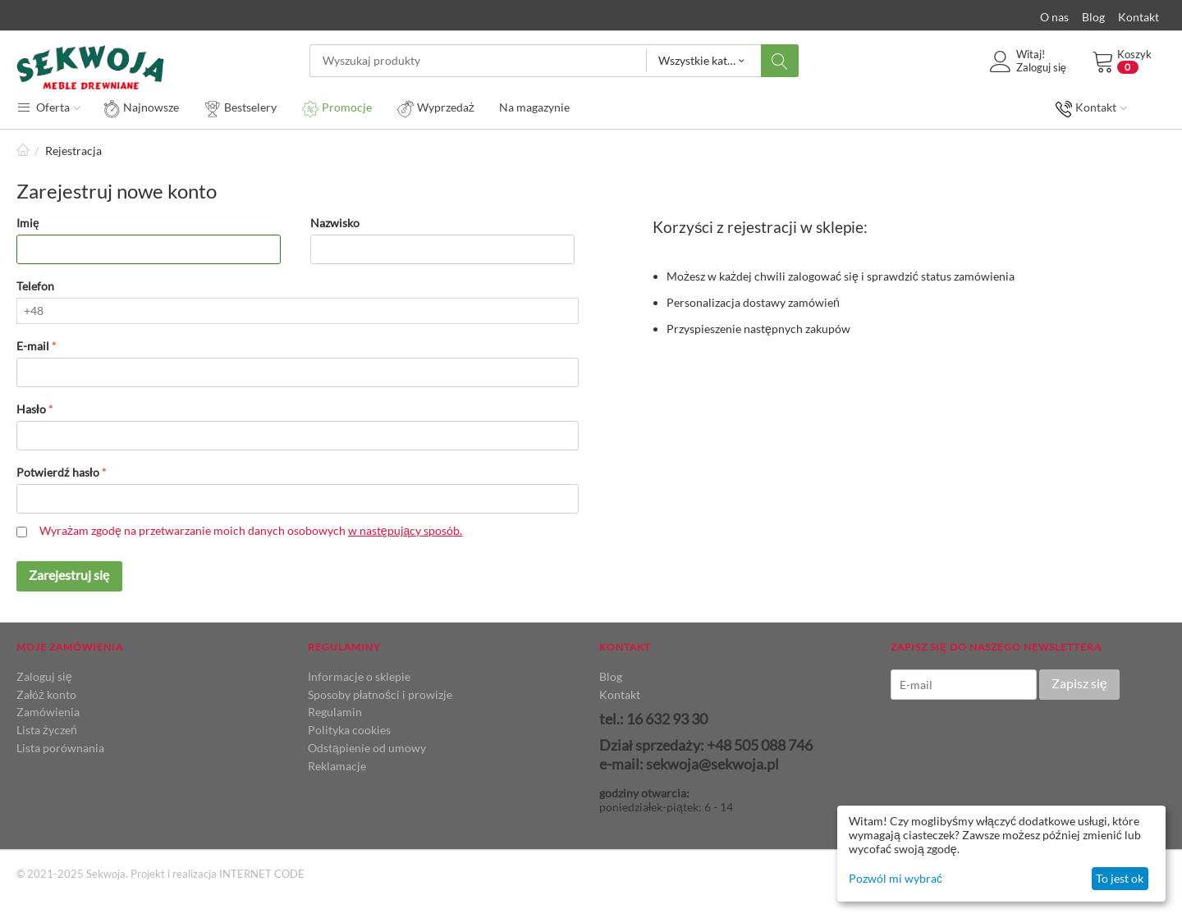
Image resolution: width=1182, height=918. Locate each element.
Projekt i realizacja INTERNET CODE (218, 873)
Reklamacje (337, 766)
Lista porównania (60, 748)
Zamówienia (48, 712)
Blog (1093, 17)
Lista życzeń (46, 730)
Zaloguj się (44, 676)
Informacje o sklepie (359, 676)
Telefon (35, 286)
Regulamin (335, 712)
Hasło (31, 409)
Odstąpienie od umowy (367, 748)
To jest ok (1119, 878)
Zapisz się (1079, 683)
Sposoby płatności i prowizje (380, 694)
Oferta (48, 107)
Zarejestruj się (69, 574)
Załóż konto (46, 694)
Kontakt (1138, 17)
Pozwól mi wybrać (895, 878)
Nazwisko (335, 223)
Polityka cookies (349, 730)
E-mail (32, 346)
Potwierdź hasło (57, 472)
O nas (1054, 17)
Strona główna (23, 150)
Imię (27, 223)
